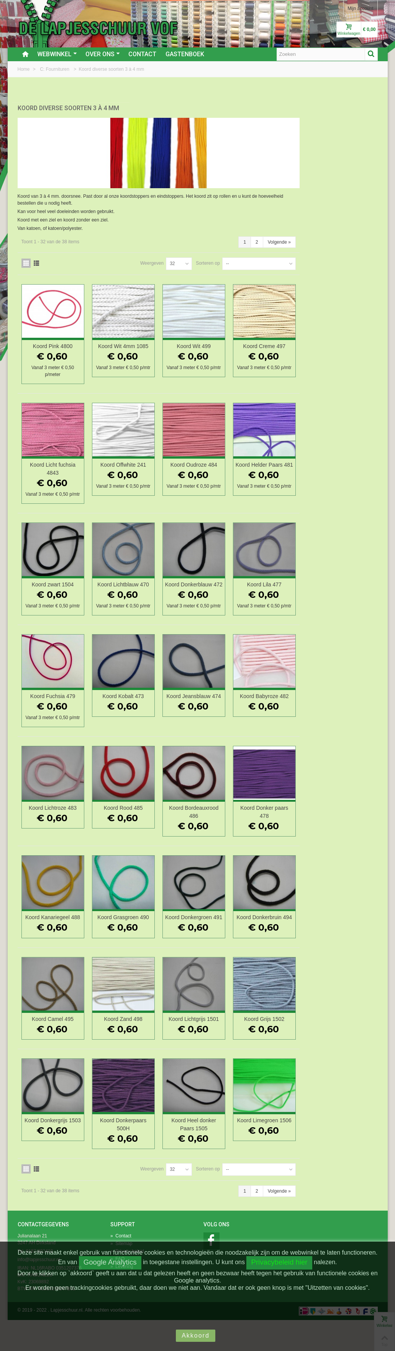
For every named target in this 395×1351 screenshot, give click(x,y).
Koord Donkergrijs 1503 (143, 1155)
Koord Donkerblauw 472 (277, 590)
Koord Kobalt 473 (210, 713)
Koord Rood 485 (210, 831)
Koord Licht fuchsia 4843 (144, 463)
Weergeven (230, 257)
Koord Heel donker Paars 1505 (277, 1155)
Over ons (102, 54)
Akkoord (196, 1335)
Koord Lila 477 (344, 586)
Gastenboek (185, 54)
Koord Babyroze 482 (344, 713)
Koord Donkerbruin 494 (344, 945)
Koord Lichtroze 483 (144, 831)
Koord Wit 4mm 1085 (210, 340)
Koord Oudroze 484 (277, 459)
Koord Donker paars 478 (344, 835)
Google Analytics (110, 1262)
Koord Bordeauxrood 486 (277, 835)
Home (24, 69)
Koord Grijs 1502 (344, 1050)
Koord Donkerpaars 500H (210, 1155)
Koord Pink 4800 (143, 340)
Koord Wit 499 (278, 340)
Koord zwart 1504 (144, 586)
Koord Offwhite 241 (210, 459)
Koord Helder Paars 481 (344, 463)
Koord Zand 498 (210, 1050)
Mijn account (360, 8)
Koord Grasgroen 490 (210, 941)
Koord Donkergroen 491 (277, 945)
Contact (142, 54)
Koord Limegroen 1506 (344, 1155)
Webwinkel (57, 54)
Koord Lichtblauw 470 (210, 586)
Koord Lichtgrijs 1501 (277, 1050)
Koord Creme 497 (344, 340)
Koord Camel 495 (144, 1050)
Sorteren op (286, 257)
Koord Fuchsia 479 (143, 713)
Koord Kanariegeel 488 (143, 945)
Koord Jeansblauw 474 (277, 717)
